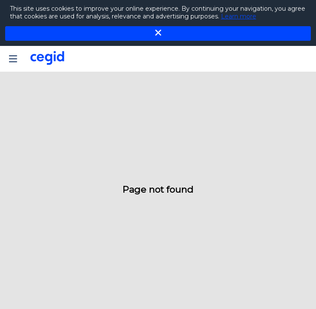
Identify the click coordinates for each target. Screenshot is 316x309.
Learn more (238, 16)
